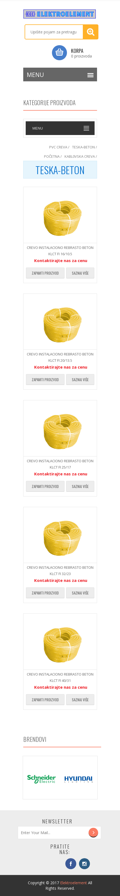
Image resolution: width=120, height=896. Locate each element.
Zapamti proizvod (45, 273)
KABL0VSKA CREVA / (81, 156)
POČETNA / (53, 156)
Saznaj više (80, 273)
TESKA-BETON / (84, 147)
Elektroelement (73, 882)
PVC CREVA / (59, 147)
